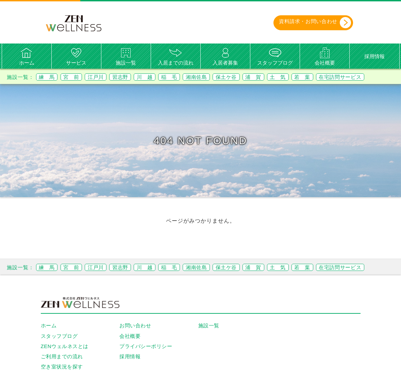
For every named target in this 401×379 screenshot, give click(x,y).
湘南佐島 (212, 77)
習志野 (128, 77)
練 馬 (48, 77)
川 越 (155, 77)
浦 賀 (274, 77)
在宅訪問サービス (370, 77)
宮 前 (75, 77)
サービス (76, 63)
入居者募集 (225, 63)
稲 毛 (182, 77)
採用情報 (374, 56)
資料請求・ (310, 23)
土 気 (301, 77)
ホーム (26, 63)
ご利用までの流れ (62, 356)
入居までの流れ (176, 63)
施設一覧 (126, 63)
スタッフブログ (275, 63)
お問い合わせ (135, 326)
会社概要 (325, 63)
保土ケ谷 (244, 77)
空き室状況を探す (62, 367)
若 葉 (328, 77)
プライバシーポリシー (145, 346)
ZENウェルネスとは (64, 346)
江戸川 (102, 77)
